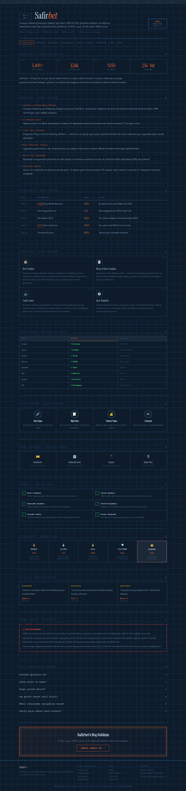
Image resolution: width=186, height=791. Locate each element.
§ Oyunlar (62, 43)
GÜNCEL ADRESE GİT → (93, 749)
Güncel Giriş (83, 771)
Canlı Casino (83, 777)
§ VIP (136, 43)
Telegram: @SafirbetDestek (151, 774)
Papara (111, 771)
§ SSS (146, 43)
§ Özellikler (29, 43)
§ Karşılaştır (79, 43)
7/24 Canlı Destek (147, 771)
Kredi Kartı (113, 777)
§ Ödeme (108, 43)
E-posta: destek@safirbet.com (153, 777)
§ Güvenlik (123, 43)
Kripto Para (113, 780)
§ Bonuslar (46, 43)
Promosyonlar (83, 774)
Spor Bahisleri (83, 780)
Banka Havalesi (115, 774)
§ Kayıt (95, 43)
